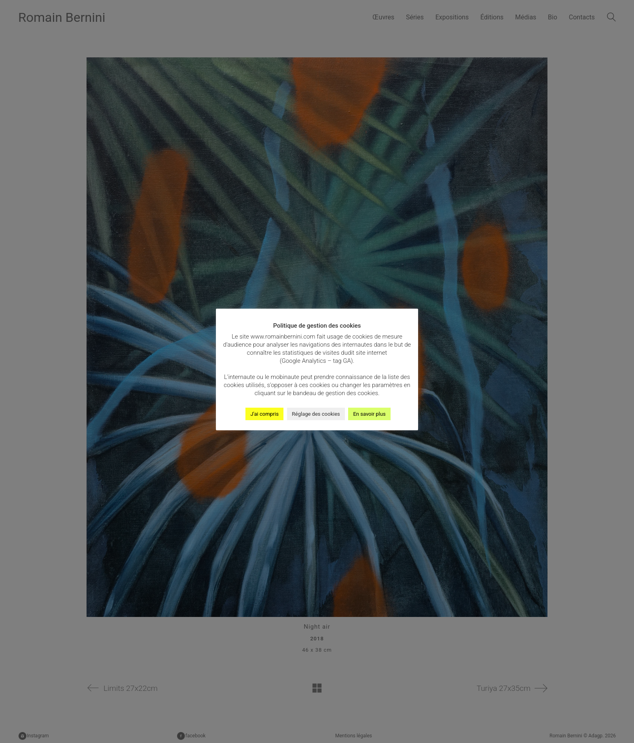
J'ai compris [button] (264, 414)
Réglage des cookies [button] (316, 414)
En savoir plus (369, 414)
